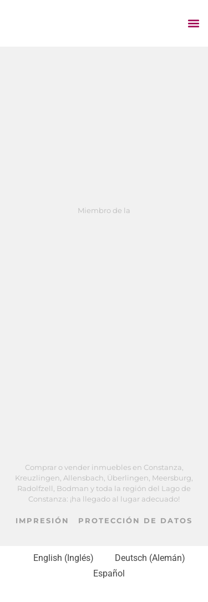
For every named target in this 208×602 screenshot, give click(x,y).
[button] (193, 23)
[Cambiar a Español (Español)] (104, 573)
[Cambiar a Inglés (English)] (58, 558)
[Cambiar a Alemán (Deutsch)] (145, 558)
